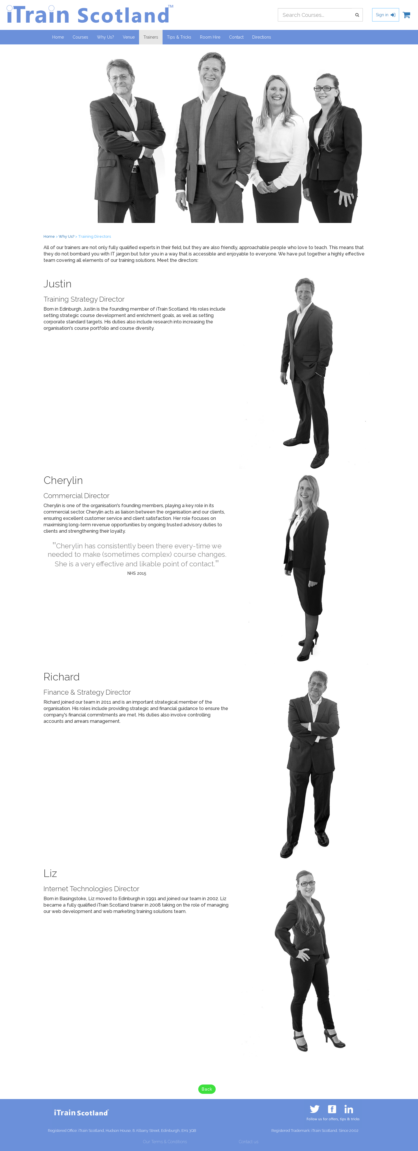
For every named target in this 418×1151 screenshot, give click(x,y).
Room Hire (210, 37)
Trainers (153, 36)
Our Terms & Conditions (165, 1141)
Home (58, 37)
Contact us (248, 1141)
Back (207, 1089)
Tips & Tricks (179, 37)
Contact (236, 37)
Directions (261, 37)
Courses (80, 37)
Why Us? (105, 37)
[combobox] (315, 14)
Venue (129, 37)
